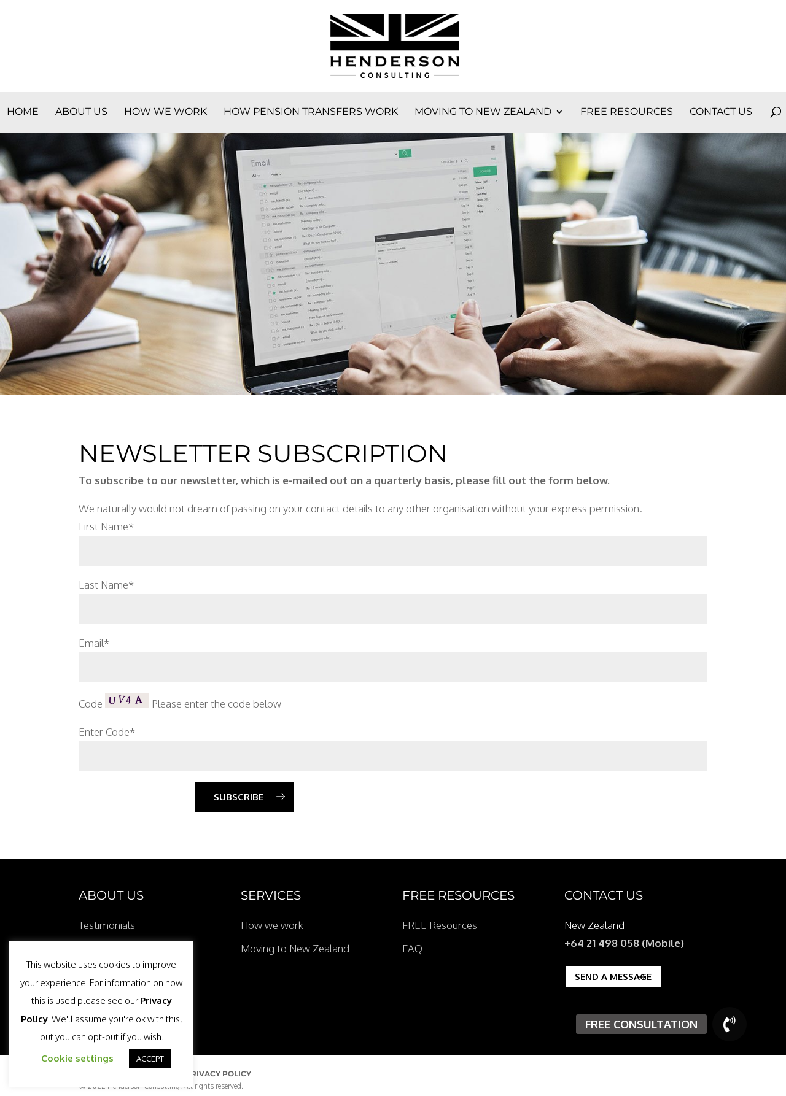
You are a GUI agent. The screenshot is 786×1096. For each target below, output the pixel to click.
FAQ (412, 948)
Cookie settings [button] (77, 1058)
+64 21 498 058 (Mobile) (624, 942)
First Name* (106, 526)
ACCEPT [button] (150, 1058)
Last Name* (106, 584)
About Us (81, 112)
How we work (165, 112)
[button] (729, 1024)
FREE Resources (626, 112)
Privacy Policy (218, 1073)
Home (23, 112)
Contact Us (721, 112)
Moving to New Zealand (482, 112)
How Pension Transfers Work (311, 112)
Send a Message (613, 976)
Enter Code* (107, 731)
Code (91, 703)
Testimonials (107, 925)
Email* (94, 642)
